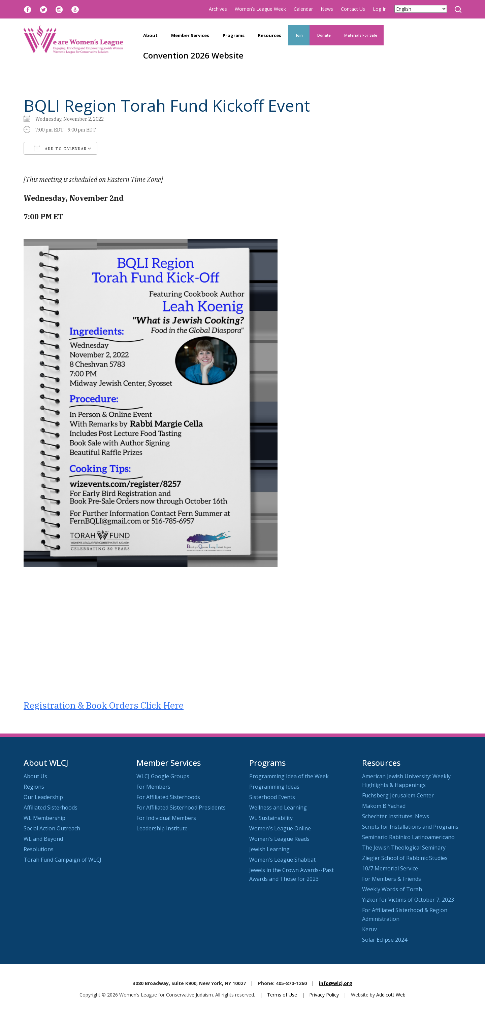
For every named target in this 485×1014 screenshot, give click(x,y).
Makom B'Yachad (384, 806)
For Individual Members (166, 818)
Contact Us (353, 9)
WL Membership (44, 818)
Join (299, 35)
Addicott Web (391, 994)
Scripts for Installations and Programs (410, 826)
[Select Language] (420, 9)
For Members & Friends (391, 878)
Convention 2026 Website (193, 55)
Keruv (369, 929)
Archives (218, 9)
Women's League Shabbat (282, 859)
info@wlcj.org (335, 983)
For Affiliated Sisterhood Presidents (181, 807)
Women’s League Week (260, 9)
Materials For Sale (360, 35)
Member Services (190, 35)
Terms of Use (282, 994)
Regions (34, 786)
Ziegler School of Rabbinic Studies (405, 858)
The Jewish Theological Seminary (404, 847)
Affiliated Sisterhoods (50, 807)
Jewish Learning (269, 849)
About (150, 35)
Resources (269, 35)
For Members (153, 786)
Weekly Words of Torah (392, 889)
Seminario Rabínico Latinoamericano (408, 837)
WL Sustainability (271, 818)
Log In (380, 9)
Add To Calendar (60, 148)
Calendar (303, 9)
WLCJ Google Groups (162, 776)
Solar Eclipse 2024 (384, 939)
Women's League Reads (279, 838)
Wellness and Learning (278, 807)
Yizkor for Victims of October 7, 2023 (408, 899)
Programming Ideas (274, 786)
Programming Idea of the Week (289, 776)
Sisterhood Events (272, 797)
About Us (35, 776)
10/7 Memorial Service (390, 868)
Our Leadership (43, 797)
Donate (323, 35)
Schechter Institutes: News (395, 816)
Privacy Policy (324, 994)
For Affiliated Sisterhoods (168, 797)
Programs (234, 35)
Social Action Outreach (52, 828)
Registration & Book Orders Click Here (104, 705)
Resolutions (39, 849)
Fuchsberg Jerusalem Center (398, 795)
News (327, 9)
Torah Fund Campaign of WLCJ (62, 859)
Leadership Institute (162, 828)
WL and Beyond (43, 838)
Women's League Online (280, 828)
